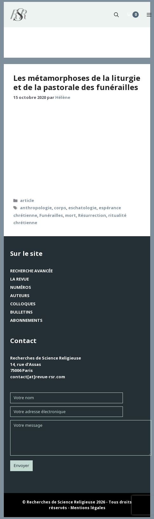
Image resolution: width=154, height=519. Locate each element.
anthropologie (36, 208)
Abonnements (26, 320)
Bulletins (21, 312)
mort (70, 215)
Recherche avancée (31, 271)
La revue (19, 279)
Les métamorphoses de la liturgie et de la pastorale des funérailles (76, 82)
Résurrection (92, 215)
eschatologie (82, 208)
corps (60, 208)
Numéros (20, 287)
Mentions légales (87, 507)
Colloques (23, 304)
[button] (116, 14)
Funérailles (51, 215)
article (27, 200)
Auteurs (20, 295)
